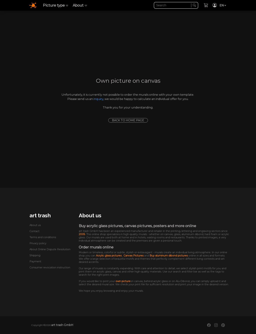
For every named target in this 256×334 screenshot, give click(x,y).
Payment (35, 261)
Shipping (35, 255)
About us (35, 225)
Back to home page (128, 120)
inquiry (98, 99)
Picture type (55, 5)
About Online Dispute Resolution (50, 249)
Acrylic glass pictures (109, 255)
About (80, 5)
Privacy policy (38, 243)
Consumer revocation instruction (50, 267)
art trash (40, 215)
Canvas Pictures (134, 255)
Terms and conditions (43, 237)
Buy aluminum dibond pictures (169, 255)
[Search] (173, 5)
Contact (34, 231)
